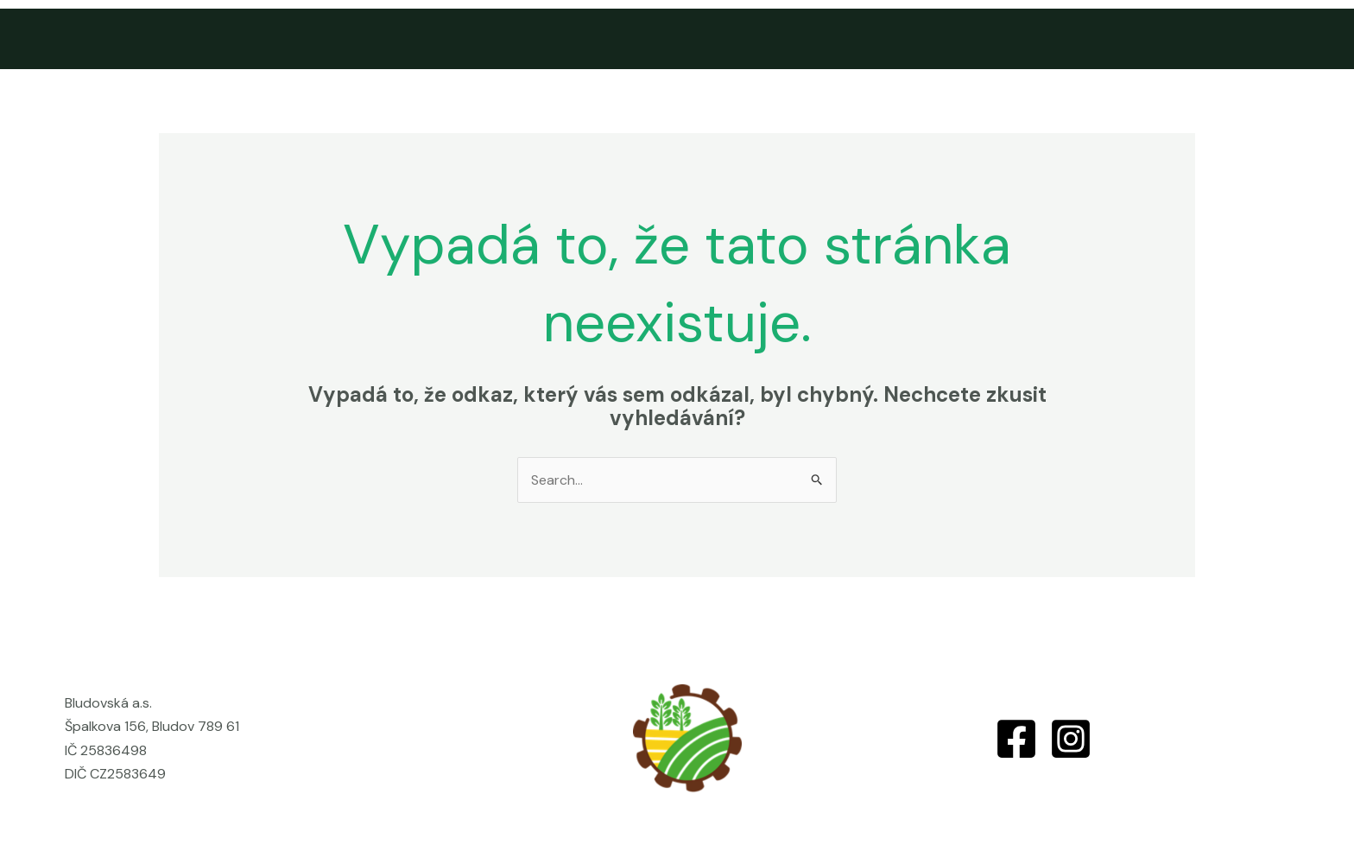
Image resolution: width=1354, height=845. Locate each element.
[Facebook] (1016, 738)
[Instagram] (1070, 738)
